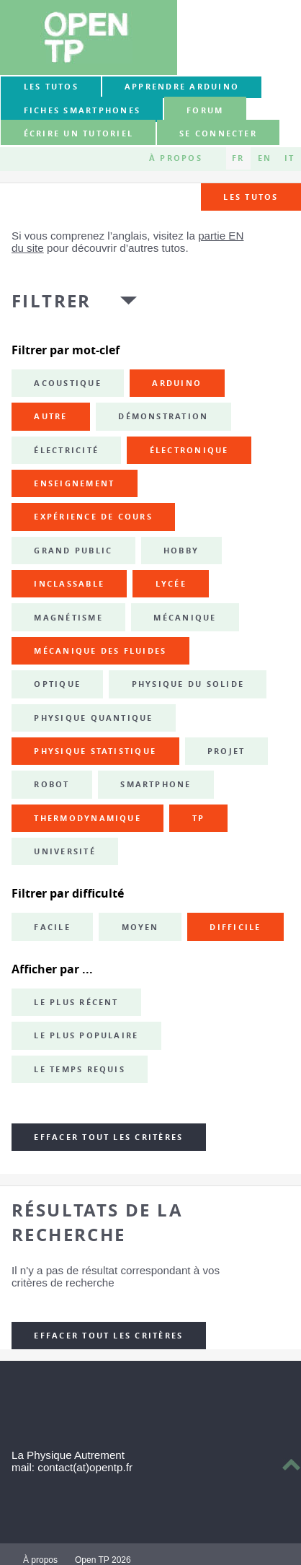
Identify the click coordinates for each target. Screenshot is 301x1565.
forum (205, 110)
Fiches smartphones (82, 110)
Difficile (235, 927)
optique (57, 684)
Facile (52, 927)
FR (238, 158)
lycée (171, 583)
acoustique (67, 383)
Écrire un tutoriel (78, 133)
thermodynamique (87, 818)
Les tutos (51, 86)
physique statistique (95, 751)
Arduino (177, 383)
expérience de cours (93, 516)
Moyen (140, 927)
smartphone (155, 784)
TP (198, 818)
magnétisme (68, 617)
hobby (181, 550)
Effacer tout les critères (108, 1137)
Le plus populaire (86, 1035)
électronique (189, 450)
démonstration (163, 416)
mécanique (184, 617)
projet (226, 751)
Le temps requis (79, 1069)
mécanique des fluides (100, 651)
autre (50, 416)
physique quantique (93, 718)
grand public (73, 550)
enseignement (74, 483)
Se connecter (218, 133)
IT (289, 158)
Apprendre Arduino (182, 86)
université (64, 851)
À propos (175, 158)
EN (264, 158)
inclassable (69, 583)
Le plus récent (76, 1002)
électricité (66, 450)
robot (51, 784)
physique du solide (188, 684)
